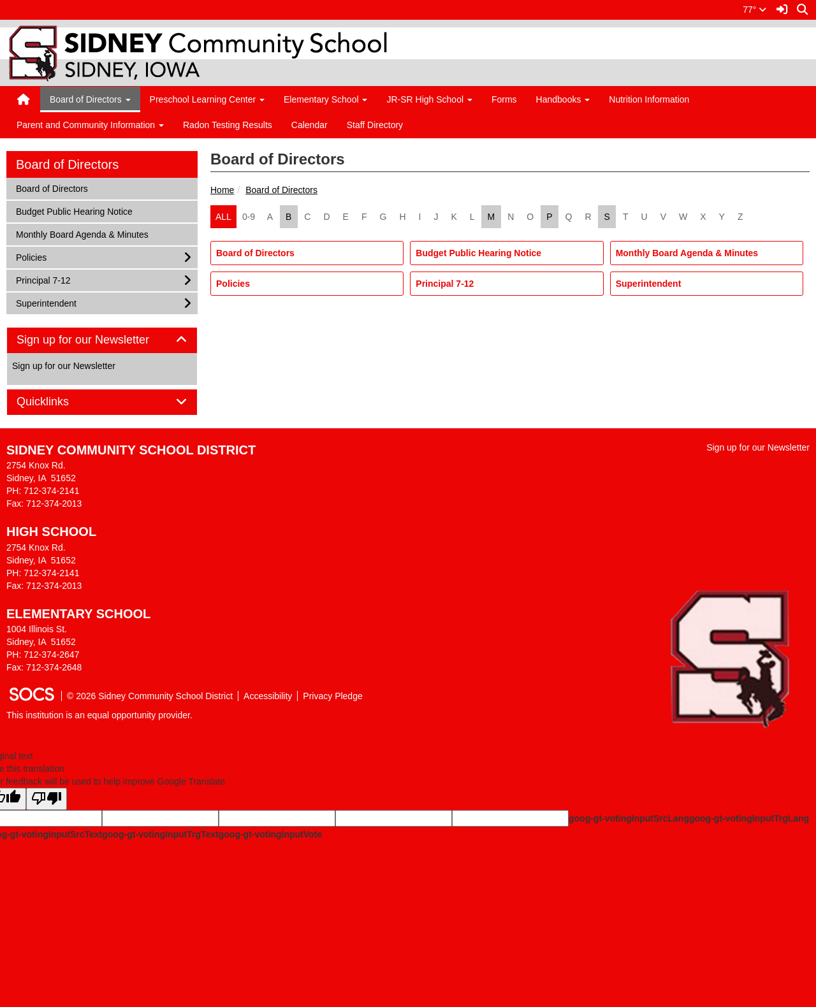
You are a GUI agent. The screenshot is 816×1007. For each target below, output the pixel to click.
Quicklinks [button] (57, 402)
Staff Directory (375, 125)
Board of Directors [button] (90, 99)
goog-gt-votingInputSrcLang (629, 818)
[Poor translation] (46, 799)
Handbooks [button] (563, 99)
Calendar (309, 125)
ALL (223, 217)
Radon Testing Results (227, 125)
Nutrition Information (649, 99)
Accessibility (268, 696)
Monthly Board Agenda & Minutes (687, 253)
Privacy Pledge (332, 696)
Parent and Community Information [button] (90, 125)
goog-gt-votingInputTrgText (160, 834)
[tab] (102, 340)
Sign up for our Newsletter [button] (97, 340)
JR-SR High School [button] (429, 99)
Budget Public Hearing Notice (478, 253)
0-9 (248, 217)
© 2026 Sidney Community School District (150, 696)
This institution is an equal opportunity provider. (99, 715)
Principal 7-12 (445, 284)
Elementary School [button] (325, 99)
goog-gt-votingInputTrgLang (749, 818)
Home (222, 190)
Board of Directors (281, 190)
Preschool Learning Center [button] (207, 99)
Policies (233, 284)
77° (754, 9)
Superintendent (648, 284)
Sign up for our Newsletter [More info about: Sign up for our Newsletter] (63, 366)
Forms (504, 99)
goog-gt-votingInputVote (270, 834)
